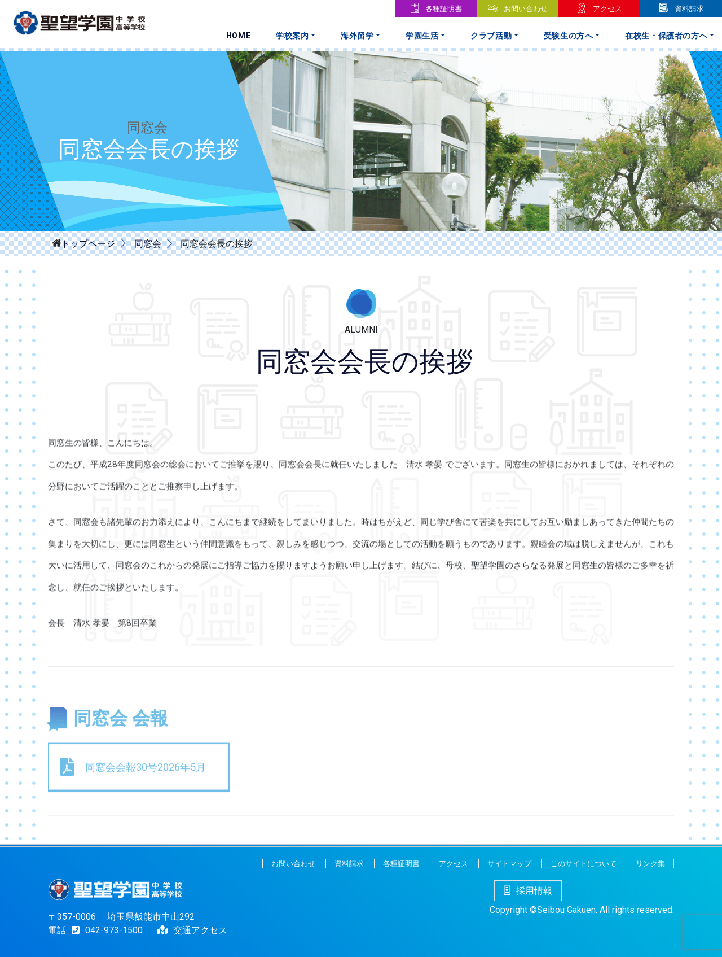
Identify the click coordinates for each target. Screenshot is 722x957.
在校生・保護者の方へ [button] (666, 35)
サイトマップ (509, 863)
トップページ (88, 242)
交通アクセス (200, 930)
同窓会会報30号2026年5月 (145, 830)
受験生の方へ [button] (568, 35)
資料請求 (689, 9)
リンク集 (650, 863)
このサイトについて (584, 863)
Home (238, 35)
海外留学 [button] (357, 35)
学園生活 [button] (422, 35)
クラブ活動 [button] (491, 35)
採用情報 (528, 890)
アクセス (607, 9)
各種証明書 (443, 9)
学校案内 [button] (292, 35)
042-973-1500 (104, 930)
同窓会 (146, 243)
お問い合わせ (526, 9)
